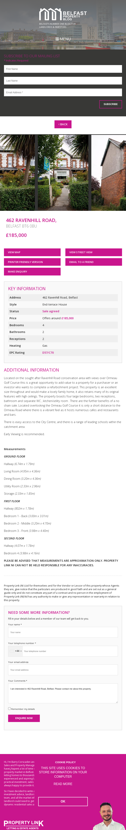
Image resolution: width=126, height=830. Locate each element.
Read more (63, 784)
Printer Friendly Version (24, 262)
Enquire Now (23, 718)
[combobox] (15, 651)
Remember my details (23, 708)
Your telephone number (22, 643)
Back (63, 124)
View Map (14, 252)
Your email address (18, 662)
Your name (15, 624)
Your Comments (17, 680)
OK (63, 801)
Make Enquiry (17, 271)
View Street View (80, 252)
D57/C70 (48, 352)
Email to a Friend (81, 262)
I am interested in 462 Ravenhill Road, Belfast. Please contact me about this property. (63, 693)
